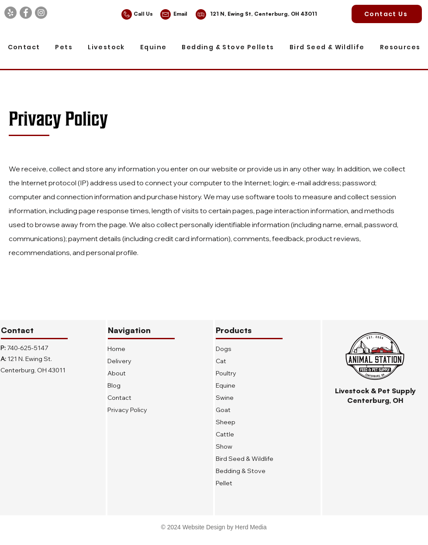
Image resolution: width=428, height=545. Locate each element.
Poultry (226, 373)
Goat (223, 410)
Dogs (223, 349)
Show (224, 446)
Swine (225, 398)
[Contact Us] (387, 14)
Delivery (119, 361)
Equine (225, 385)
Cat (221, 361)
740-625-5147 (27, 348)
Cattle (225, 434)
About (116, 373)
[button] (64, 47)
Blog (114, 385)
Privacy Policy (127, 410)
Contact (119, 398)
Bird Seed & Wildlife (244, 459)
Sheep (225, 422)
